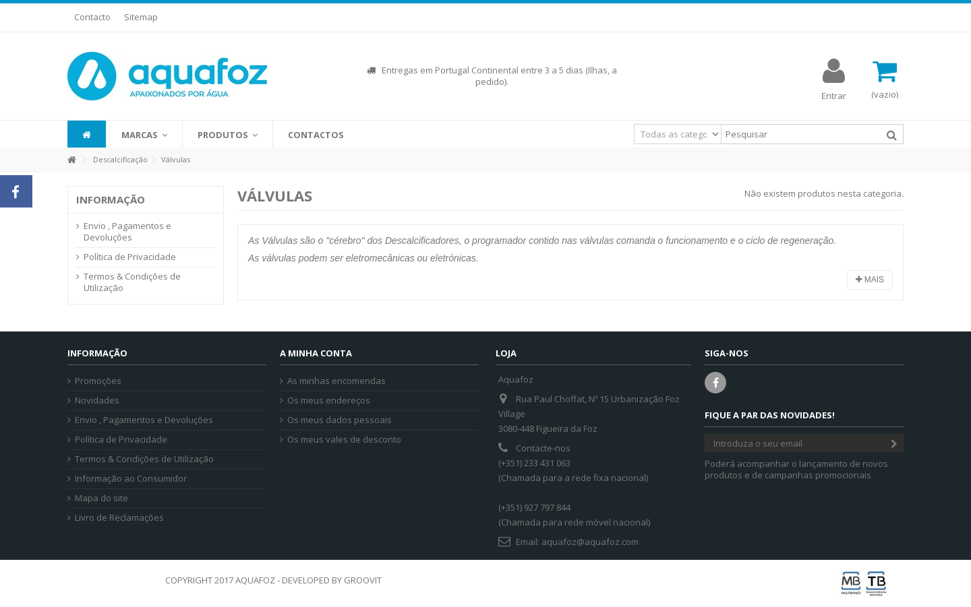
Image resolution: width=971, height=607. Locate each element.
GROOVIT (363, 580)
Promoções (98, 381)
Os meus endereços (328, 400)
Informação (110, 199)
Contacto (92, 17)
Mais (870, 279)
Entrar (833, 95)
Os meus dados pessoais (339, 420)
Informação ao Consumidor (131, 478)
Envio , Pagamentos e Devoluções (127, 231)
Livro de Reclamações (119, 517)
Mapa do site (101, 498)
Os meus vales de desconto (344, 439)
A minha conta (316, 353)
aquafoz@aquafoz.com (590, 542)
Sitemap (141, 17)
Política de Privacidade (130, 257)
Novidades (97, 400)
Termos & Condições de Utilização (132, 282)
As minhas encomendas (336, 381)
